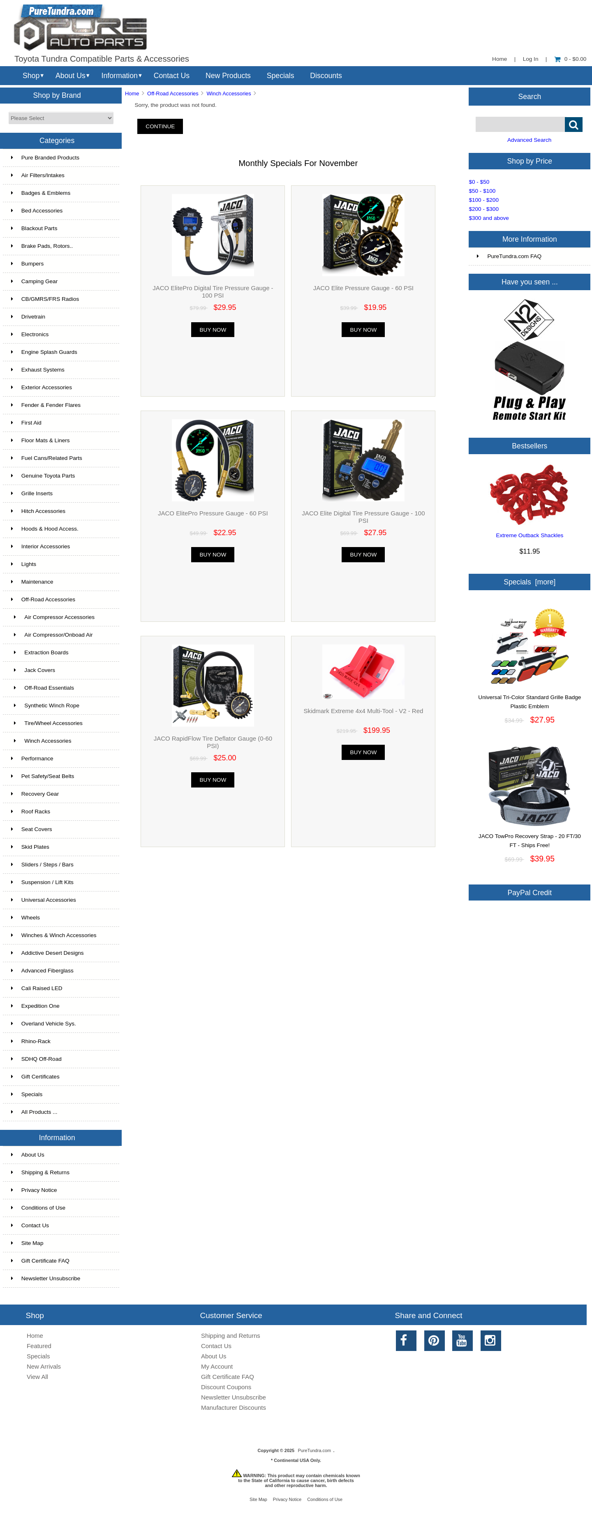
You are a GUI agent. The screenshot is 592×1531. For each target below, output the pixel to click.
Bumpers (27, 264)
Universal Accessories (43, 900)
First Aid (26, 423)
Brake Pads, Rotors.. (42, 246)
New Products (228, 76)
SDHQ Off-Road (36, 1059)
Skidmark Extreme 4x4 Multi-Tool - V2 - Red (363, 710)
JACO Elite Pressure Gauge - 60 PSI (363, 287)
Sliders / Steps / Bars (42, 864)
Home (499, 59)
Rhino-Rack (31, 1041)
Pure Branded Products (45, 158)
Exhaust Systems (38, 370)
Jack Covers (33, 670)
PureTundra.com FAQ (509, 256)
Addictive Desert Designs (47, 953)
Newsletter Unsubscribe (46, 1278)
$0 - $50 (479, 182)
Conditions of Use (38, 1208)
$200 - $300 (484, 209)
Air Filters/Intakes (38, 175)
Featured (39, 1345)
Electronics (30, 334)
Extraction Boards (40, 652)
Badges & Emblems (40, 193)
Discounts (326, 76)
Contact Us (172, 76)
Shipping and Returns (230, 1335)
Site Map (27, 1243)
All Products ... (34, 1112)
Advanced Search (529, 140)
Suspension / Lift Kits (42, 882)
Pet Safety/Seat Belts (42, 776)
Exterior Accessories (41, 387)
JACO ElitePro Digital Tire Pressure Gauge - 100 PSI (213, 291)
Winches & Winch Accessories (54, 935)
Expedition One (35, 1006)
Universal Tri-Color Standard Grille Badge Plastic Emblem (529, 698)
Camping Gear (34, 281)
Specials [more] (529, 582)
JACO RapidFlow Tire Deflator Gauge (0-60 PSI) (213, 742)
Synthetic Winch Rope (45, 705)
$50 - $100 (482, 191)
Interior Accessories (40, 546)
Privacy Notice (34, 1190)
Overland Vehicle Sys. (43, 1024)
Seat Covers (31, 829)
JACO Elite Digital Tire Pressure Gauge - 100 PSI (363, 517)
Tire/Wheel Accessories (47, 723)
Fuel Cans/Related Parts (46, 458)
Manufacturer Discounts (233, 1407)
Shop (31, 76)
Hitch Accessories (38, 511)
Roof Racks (30, 811)
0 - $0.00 (570, 59)
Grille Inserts (32, 493)
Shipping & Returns (40, 1172)
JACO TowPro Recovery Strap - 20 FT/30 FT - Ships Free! (530, 837)
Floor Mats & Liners (40, 440)
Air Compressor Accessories (53, 617)
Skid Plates (30, 847)
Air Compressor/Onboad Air (52, 635)
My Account (217, 1366)
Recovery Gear (35, 794)
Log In (531, 59)
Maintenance (32, 582)
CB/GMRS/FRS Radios (45, 299)
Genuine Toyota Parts (43, 476)
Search (529, 96)
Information (120, 76)
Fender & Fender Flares (46, 405)
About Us (71, 76)
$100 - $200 (484, 200)
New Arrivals (44, 1366)
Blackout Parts (34, 228)
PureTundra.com (314, 1450)
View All (37, 1376)
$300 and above (489, 218)
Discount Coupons (226, 1386)
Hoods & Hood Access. (45, 529)
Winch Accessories (228, 93)
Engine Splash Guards (44, 352)
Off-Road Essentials (42, 688)
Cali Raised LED (36, 988)
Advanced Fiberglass (42, 971)
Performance (32, 758)
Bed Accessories (37, 211)
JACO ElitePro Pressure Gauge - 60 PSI (213, 513)
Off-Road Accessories (173, 93)
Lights (23, 564)
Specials (280, 76)
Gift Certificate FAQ (40, 1261)
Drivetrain (28, 317)
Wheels (25, 917)
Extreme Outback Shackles (529, 535)
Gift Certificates (35, 1077)
